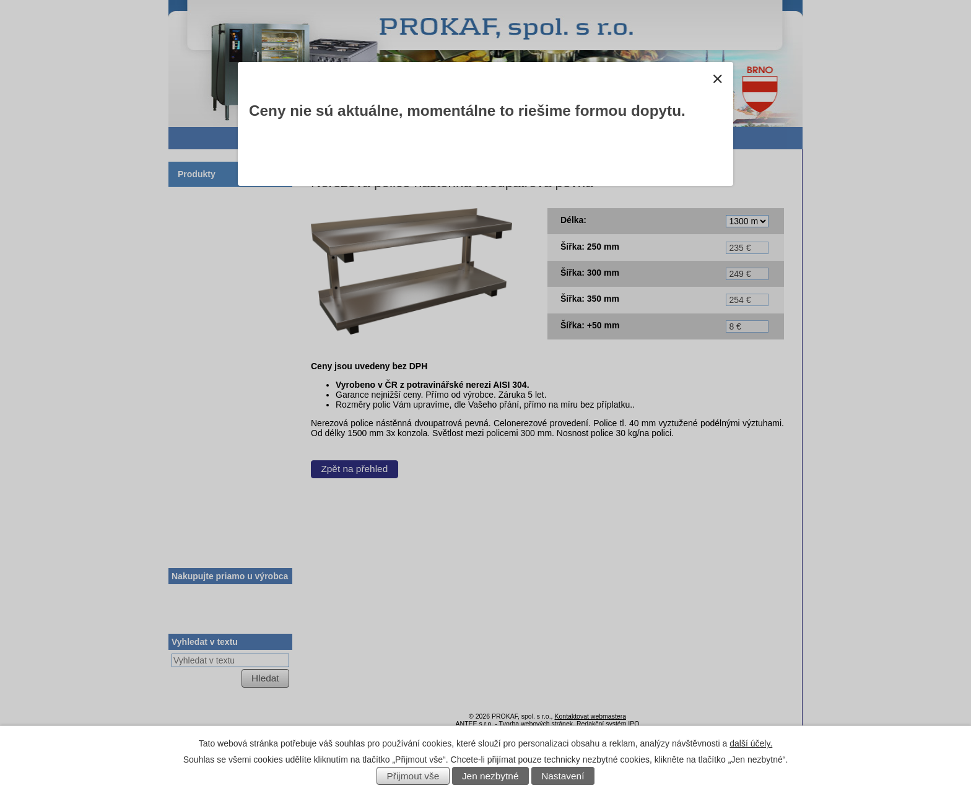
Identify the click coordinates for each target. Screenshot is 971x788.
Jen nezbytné (490, 776)
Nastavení (562, 776)
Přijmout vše (413, 776)
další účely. (750, 743)
